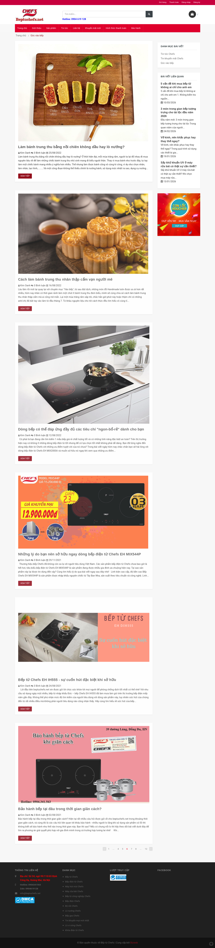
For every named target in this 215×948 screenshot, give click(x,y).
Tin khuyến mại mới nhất (77, 920)
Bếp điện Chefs (72, 901)
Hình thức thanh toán (116, 28)
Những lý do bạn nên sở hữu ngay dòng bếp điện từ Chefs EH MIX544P (79, 555)
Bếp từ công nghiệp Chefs (77, 896)
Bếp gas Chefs (72, 915)
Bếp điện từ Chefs (74, 881)
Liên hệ (76, 28)
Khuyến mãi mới (93, 28)
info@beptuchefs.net (30, 893)
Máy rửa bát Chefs (74, 891)
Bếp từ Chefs (71, 877)
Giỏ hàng (162, 2)
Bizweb (134, 942)
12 (146, 850)
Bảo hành (135, 28)
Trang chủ (22, 28)
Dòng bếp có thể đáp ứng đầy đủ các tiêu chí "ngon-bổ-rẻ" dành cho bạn (81, 431)
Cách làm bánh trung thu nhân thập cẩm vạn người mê (65, 281)
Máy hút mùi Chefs (74, 886)
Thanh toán (174, 2)
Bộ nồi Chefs (71, 906)
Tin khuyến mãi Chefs (172, 58)
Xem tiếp (25, 176)
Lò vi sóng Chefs (73, 925)
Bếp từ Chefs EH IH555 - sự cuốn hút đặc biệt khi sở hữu (67, 681)
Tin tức (64, 28)
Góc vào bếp (167, 63)
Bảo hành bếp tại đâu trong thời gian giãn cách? (60, 810)
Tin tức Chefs (168, 54)
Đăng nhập (186, 2)
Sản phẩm (51, 28)
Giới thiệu (36, 28)
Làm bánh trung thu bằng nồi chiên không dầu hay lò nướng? (71, 147)
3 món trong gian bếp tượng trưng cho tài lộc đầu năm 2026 (178, 112)
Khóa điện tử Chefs (74, 930)
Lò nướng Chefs (73, 911)
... (113, 850)
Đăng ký (197, 2)
